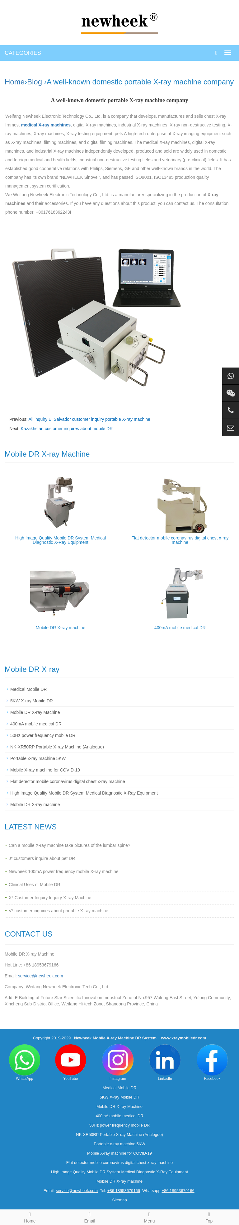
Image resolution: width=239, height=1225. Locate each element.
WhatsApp (24, 1062)
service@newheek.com (40, 975)
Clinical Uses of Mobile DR (34, 884)
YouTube (70, 1062)
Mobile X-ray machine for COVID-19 (45, 769)
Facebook (212, 1062)
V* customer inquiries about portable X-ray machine (58, 910)
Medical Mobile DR (28, 689)
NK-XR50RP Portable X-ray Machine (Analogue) (57, 746)
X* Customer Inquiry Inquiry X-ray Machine (50, 897)
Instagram (118, 1062)
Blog (34, 82)
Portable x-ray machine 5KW (38, 758)
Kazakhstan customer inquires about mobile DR (67, 428)
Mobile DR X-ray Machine (35, 712)
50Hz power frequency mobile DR (42, 735)
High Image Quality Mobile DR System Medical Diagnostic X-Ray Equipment (60, 540)
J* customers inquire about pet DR (42, 858)
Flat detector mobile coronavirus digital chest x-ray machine (179, 540)
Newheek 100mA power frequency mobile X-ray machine (64, 871)
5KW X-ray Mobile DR (31, 700)
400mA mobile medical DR (180, 627)
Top (209, 1216)
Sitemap (119, 1200)
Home (15, 82)
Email (90, 1216)
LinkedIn (164, 1062)
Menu (149, 1216)
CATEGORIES (23, 53)
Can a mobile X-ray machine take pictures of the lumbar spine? (69, 845)
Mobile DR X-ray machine (61, 627)
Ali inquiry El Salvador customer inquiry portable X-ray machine (89, 419)
